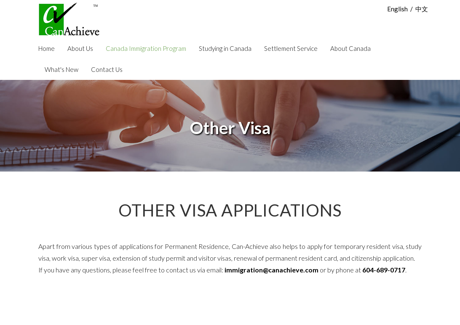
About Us (80, 48)
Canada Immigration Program (146, 48)
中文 (421, 9)
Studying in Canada (225, 48)
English (397, 9)
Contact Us (107, 69)
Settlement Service (291, 48)
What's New (61, 69)
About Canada (350, 48)
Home (46, 48)
